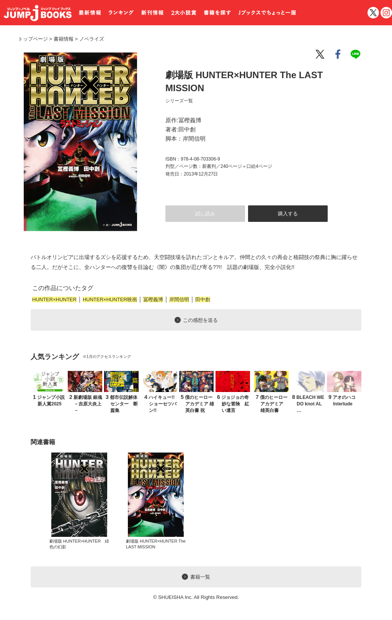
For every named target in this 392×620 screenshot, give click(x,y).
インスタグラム (386, 12)
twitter (373, 12)
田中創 (202, 299)
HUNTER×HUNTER (54, 299)
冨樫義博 (153, 299)
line (357, 54)
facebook (338, 54)
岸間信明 (179, 299)
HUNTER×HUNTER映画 (110, 299)
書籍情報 (64, 39)
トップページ (33, 39)
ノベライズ (89, 39)
